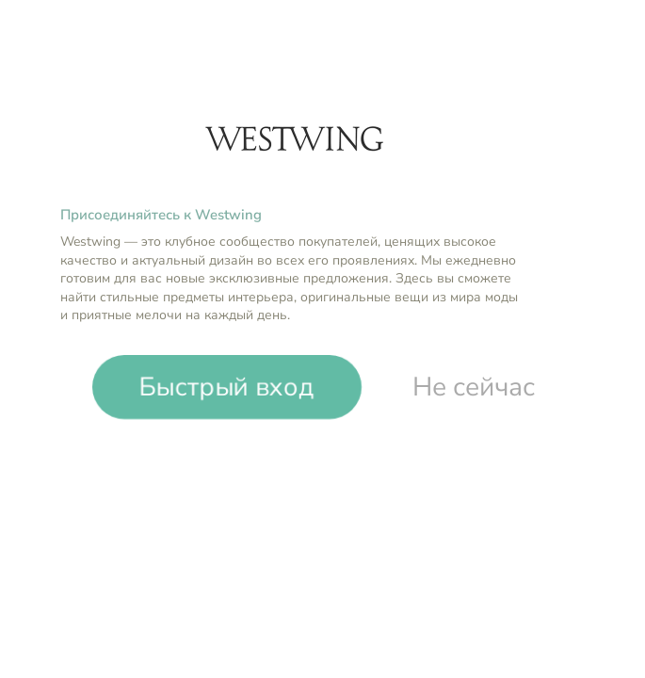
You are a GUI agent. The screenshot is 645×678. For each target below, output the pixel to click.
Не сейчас (473, 387)
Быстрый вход (226, 387)
